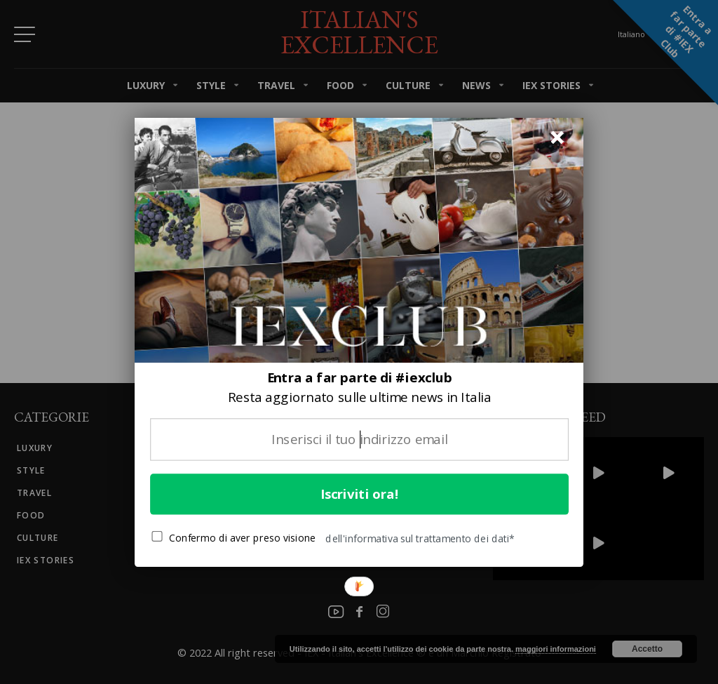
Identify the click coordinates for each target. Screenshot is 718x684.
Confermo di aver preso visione (233, 537)
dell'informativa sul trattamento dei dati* (420, 538)
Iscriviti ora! (359, 494)
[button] (359, 387)
